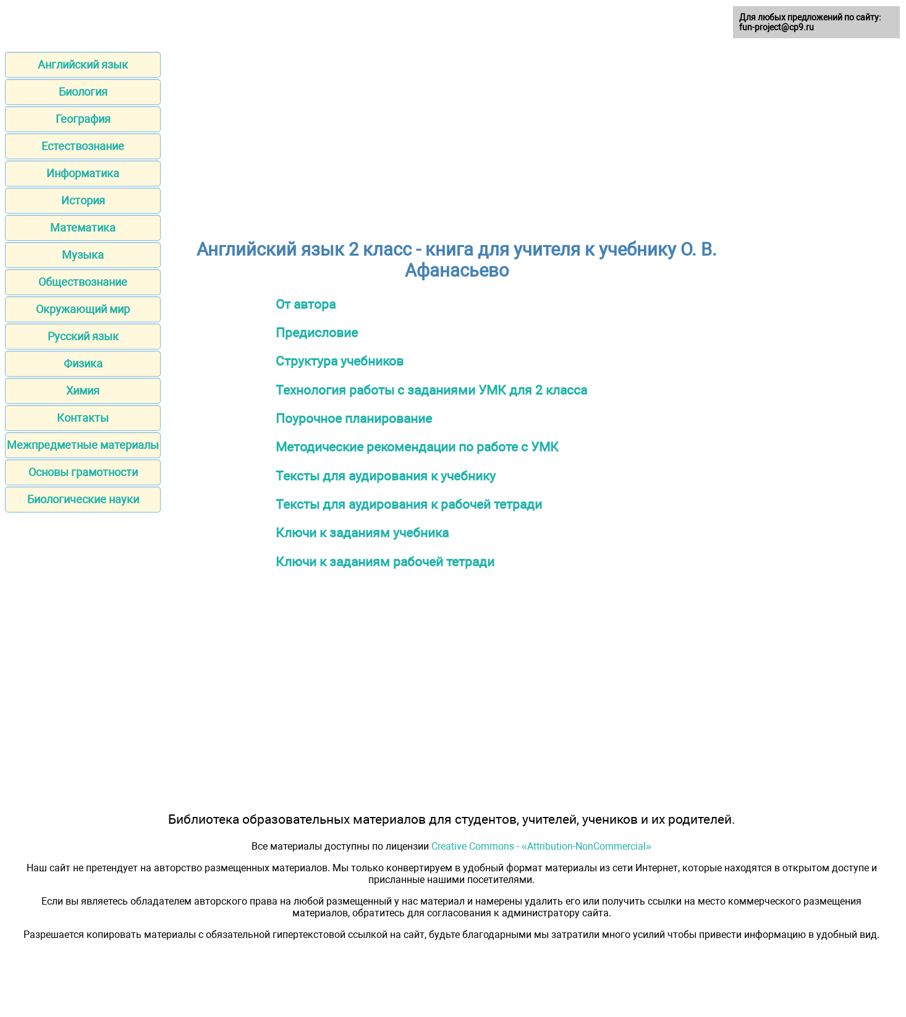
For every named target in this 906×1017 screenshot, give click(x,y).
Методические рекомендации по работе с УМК (417, 446)
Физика (83, 363)
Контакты (83, 417)
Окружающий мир (83, 309)
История (83, 200)
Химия (82, 390)
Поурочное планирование (354, 418)
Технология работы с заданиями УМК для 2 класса (431, 390)
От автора (306, 304)
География (83, 118)
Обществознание (82, 281)
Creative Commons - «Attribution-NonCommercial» (541, 846)
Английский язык (83, 64)
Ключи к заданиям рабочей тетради (385, 561)
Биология (83, 91)
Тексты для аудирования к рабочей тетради (409, 504)
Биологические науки (83, 499)
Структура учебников (340, 361)
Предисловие (317, 332)
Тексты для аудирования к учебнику (386, 475)
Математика (83, 227)
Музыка (83, 254)
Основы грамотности (83, 472)
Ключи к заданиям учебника (362, 532)
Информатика (82, 173)
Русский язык (83, 336)
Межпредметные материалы (83, 444)
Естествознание (82, 146)
